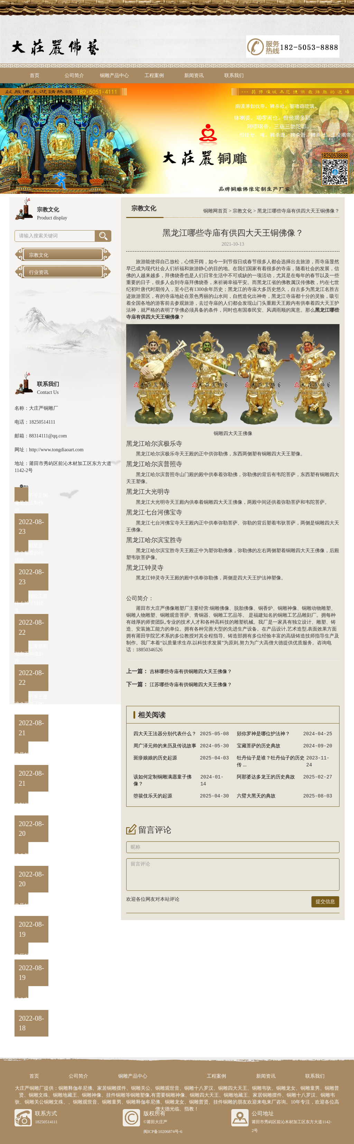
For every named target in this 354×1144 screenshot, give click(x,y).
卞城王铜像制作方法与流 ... (31, 804)
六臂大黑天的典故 (256, 795)
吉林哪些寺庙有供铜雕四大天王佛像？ (191, 671)
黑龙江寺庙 (283, 296)
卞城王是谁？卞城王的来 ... (31, 999)
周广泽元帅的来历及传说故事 (164, 745)
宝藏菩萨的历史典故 (258, 745)
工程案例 (154, 75)
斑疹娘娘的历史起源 (155, 757)
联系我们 (234, 75)
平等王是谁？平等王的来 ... (31, 704)
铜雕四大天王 (276, 453)
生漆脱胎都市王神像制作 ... (31, 653)
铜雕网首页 (215, 211)
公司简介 (74, 75)
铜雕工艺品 (225, 615)
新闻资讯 (194, 75)
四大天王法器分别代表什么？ (164, 733)
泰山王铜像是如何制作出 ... (31, 754)
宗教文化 (242, 211)
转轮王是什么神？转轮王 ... (31, 603)
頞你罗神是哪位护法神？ (263, 733)
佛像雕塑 (174, 608)
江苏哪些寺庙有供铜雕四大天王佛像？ (191, 684)
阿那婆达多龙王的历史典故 (266, 776)
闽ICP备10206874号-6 (163, 1131)
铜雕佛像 (219, 608)
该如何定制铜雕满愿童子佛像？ (162, 780)
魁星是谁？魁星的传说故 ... (29, 553)
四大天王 (324, 303)
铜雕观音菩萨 (174, 615)
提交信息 (325, 901)
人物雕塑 (145, 615)
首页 (34, 75)
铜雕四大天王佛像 (233, 433)
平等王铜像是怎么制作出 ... (31, 502)
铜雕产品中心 (114, 75)
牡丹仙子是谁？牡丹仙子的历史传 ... (271, 761)
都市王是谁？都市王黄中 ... (31, 855)
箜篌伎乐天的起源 (152, 795)
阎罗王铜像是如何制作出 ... (31, 905)
